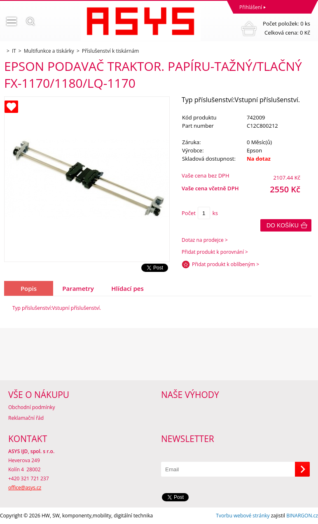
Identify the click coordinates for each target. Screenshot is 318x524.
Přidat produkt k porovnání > (215, 251)
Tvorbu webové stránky (242, 515)
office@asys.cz (24, 487)
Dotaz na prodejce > (205, 239)
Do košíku (283, 225)
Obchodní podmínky (31, 407)
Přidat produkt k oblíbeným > (225, 264)
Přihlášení (250, 7)
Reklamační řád (26, 417)
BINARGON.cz (302, 515)
